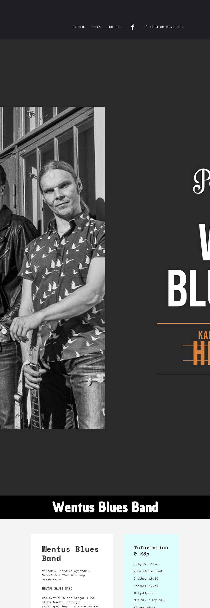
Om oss (115, 27)
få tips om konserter (164, 27)
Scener (78, 27)
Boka (97, 27)
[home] (52, 12)
